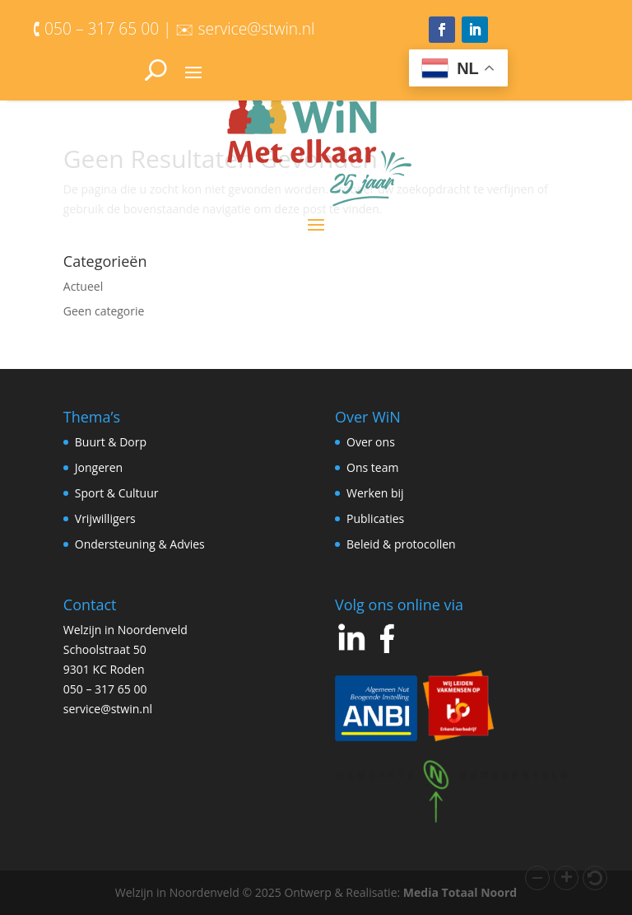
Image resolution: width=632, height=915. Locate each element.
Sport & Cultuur (117, 493)
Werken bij (375, 493)
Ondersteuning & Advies (140, 544)
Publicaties (375, 518)
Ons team (372, 467)
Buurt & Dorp (110, 442)
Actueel (83, 286)
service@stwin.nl (107, 709)
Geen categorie (104, 311)
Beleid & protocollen (401, 544)
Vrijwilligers (105, 518)
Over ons (370, 442)
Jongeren (99, 467)
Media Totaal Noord (460, 892)
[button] (537, 878)
